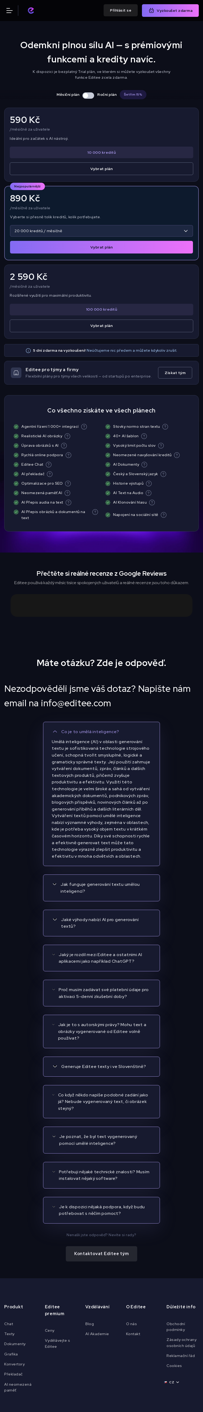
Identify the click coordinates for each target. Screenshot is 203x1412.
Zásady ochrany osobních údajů (181, 1269)
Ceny (49, 1256)
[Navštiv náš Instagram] (111, 1350)
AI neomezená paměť (17, 1313)
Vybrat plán (101, 168)
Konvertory (14, 1290)
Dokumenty (15, 1270)
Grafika (11, 1280)
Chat (8, 1249)
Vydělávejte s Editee (57, 1269)
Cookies (174, 1292)
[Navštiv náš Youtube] (92, 1350)
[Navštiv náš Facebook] (73, 1350)
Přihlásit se (120, 10)
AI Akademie (97, 1260)
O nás (131, 1249)
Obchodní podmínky (176, 1252)
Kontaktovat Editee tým (101, 1180)
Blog (89, 1249)
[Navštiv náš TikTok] (130, 1350)
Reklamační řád (181, 1282)
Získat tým (175, 372)
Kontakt (133, 1260)
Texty (9, 1260)
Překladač (13, 1300)
